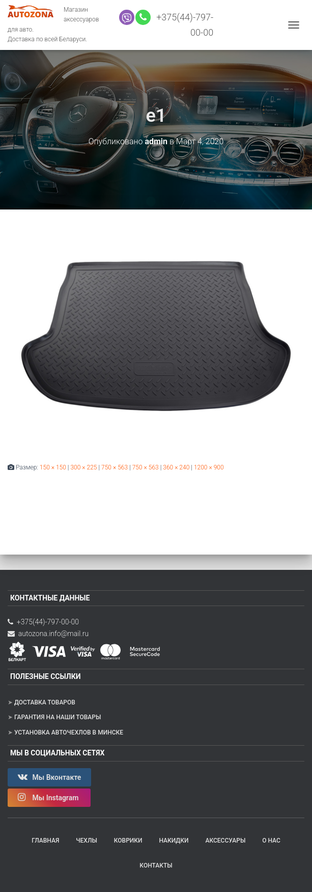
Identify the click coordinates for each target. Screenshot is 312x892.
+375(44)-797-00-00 (43, 622)
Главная (45, 840)
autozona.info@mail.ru (48, 633)
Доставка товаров (44, 702)
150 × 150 (53, 467)
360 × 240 (176, 467)
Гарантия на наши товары (57, 717)
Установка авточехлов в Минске (68, 732)
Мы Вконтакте (49, 776)
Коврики (128, 840)
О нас (271, 840)
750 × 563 (114, 467)
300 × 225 (83, 467)
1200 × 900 (209, 467)
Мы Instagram (49, 797)
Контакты (155, 865)
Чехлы (86, 840)
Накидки (173, 840)
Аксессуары (225, 840)
